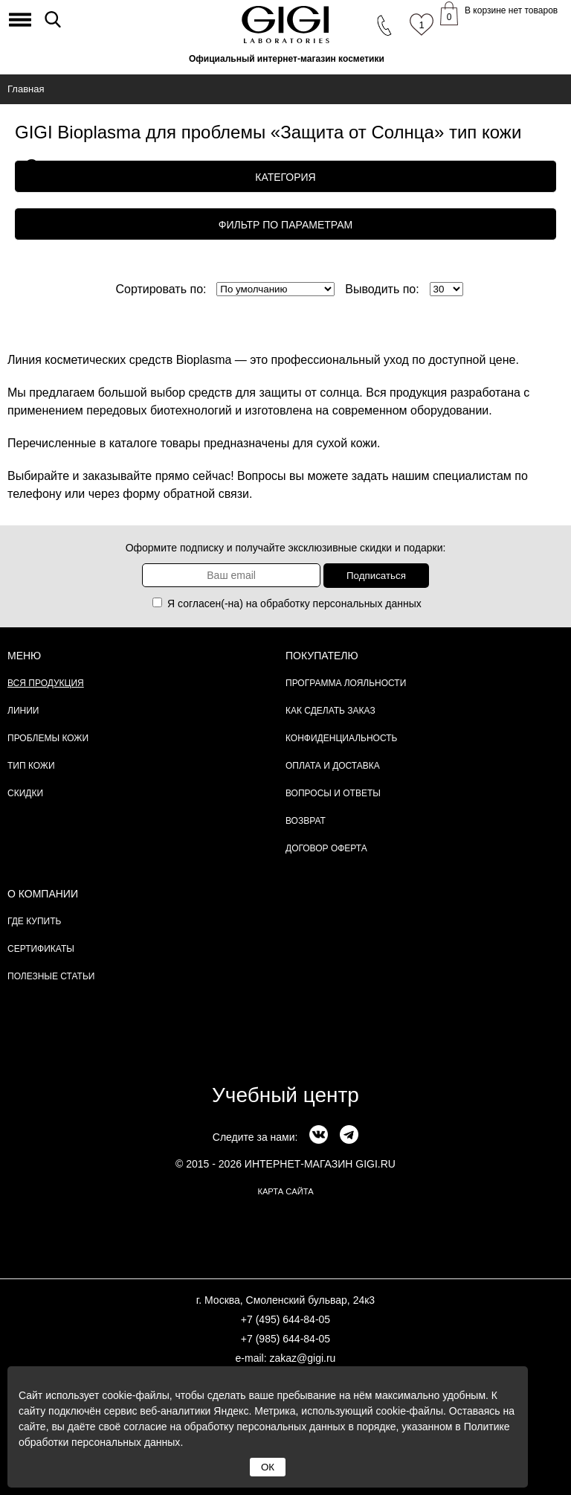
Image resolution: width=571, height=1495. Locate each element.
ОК (267, 1467)
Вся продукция (45, 683)
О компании (42, 894)
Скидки (25, 793)
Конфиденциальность (341, 738)
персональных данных (367, 603)
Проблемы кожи (47, 738)
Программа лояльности (346, 683)
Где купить (34, 921)
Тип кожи (31, 766)
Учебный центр (285, 1095)
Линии (23, 710)
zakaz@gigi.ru (302, 1358)
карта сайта (285, 1191)
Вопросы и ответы (333, 793)
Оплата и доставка (333, 766)
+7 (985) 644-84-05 (285, 1339)
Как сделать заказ (330, 710)
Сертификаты (40, 949)
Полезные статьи (50, 976)
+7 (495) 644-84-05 (285, 1319)
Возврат (306, 821)
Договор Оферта (326, 848)
